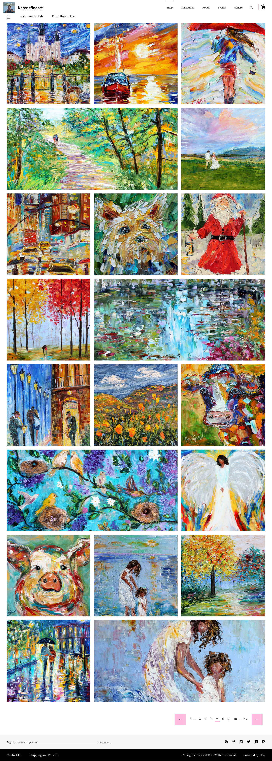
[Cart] (263, 8)
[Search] (251, 8)
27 (245, 719)
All (8, 16)
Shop (170, 7)
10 (235, 719)
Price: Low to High (31, 16)
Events (222, 7)
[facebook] (257, 742)
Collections (187, 7)
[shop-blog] (227, 742)
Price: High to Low (63, 16)
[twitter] (249, 742)
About (206, 7)
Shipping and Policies (44, 755)
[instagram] (241, 742)
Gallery (238, 7)
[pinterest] (234, 742)
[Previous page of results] (180, 719)
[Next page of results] (257, 719)
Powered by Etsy (254, 755)
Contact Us (14, 755)
